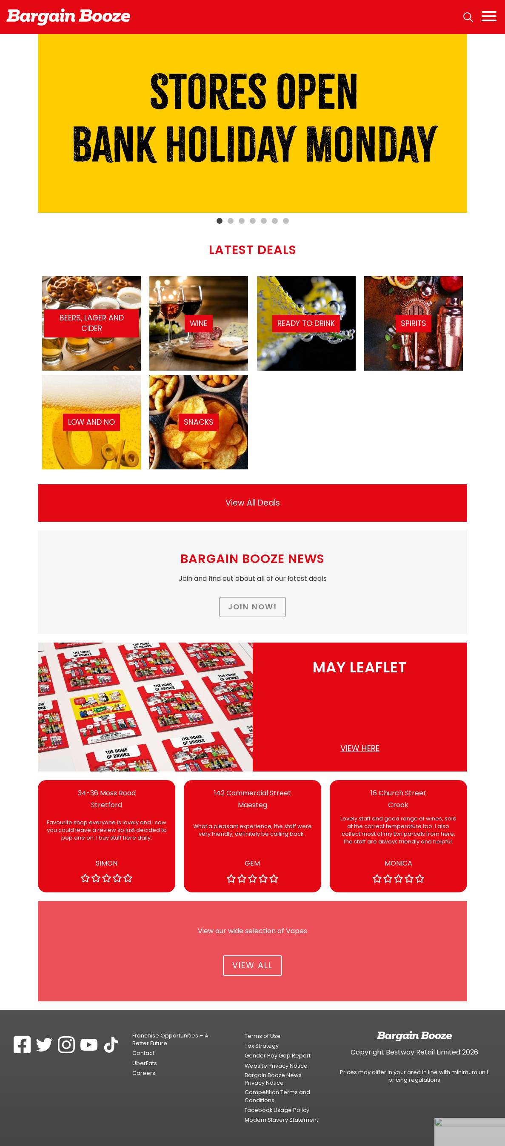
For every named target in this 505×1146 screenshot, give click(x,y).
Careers (143, 1073)
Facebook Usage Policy (277, 1110)
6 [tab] (275, 221)
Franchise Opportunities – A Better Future (170, 1039)
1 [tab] (219, 221)
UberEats (144, 1063)
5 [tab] (264, 221)
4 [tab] (252, 221)
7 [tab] (286, 221)
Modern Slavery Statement (281, 1119)
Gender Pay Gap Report (278, 1055)
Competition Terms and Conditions (277, 1096)
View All (252, 965)
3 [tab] (241, 221)
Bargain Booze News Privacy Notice (273, 1079)
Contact (143, 1053)
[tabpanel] (252, 123)
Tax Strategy (262, 1045)
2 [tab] (230, 221)
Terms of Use (263, 1036)
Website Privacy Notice (276, 1065)
